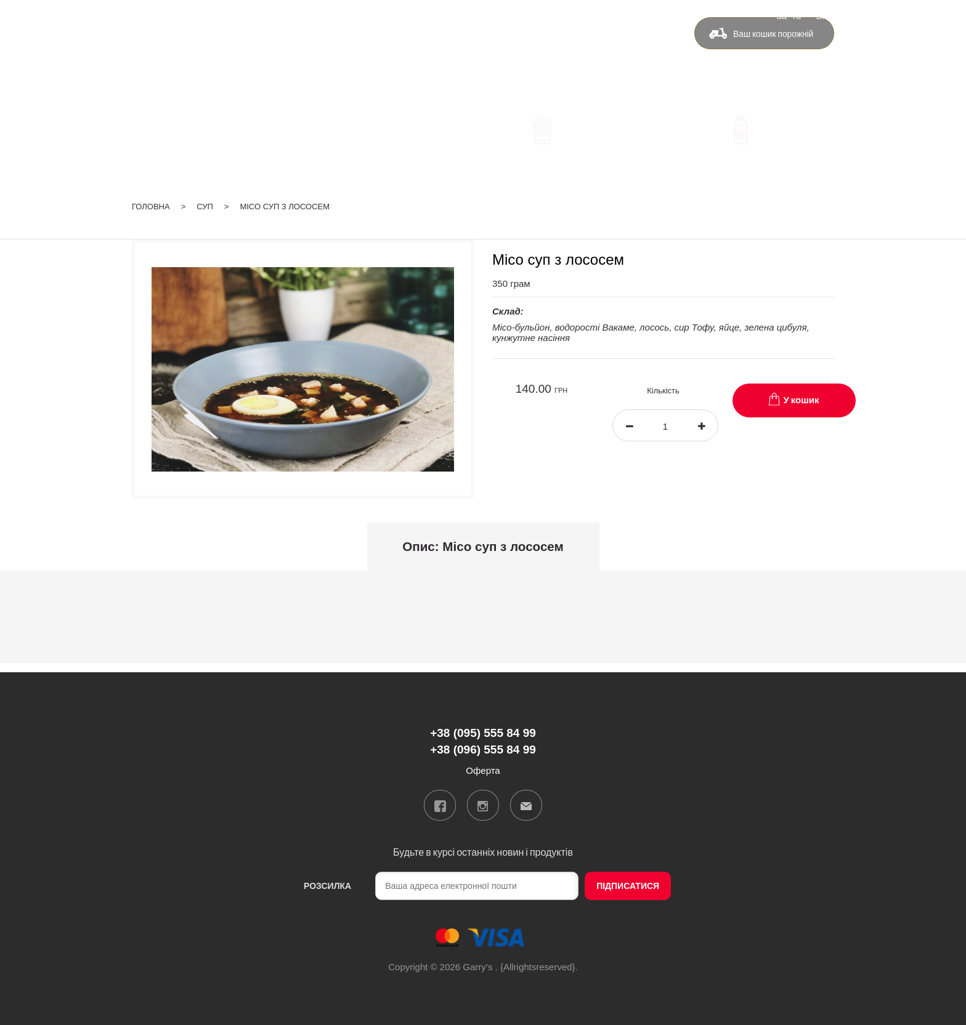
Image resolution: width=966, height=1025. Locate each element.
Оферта (636, 53)
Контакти (575, 53)
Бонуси (515, 53)
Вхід (825, 14)
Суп (205, 198)
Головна (151, 198)
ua (781, 14)
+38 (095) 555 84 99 (341, 55)
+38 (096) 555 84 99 (341, 73)
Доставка (455, 53)
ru (797, 14)
